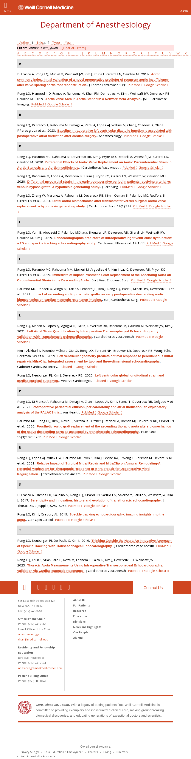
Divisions (79, 621)
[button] (183, 7)
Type (56, 42)
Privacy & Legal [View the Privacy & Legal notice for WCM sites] (30, 752)
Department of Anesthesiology (95, 24)
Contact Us (153, 588)
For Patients (81, 605)
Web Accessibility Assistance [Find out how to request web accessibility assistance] (38, 756)
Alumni (78, 638)
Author (24, 42)
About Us (79, 600)
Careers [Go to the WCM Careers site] (93, 752)
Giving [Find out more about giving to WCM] (107, 752)
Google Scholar (155, 85)
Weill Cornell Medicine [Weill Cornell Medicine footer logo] (96, 731)
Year (68, 42)
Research (79, 611)
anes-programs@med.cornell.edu (40, 668)
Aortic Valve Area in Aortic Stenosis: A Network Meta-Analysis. (93, 99)
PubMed (134, 85)
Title (39, 42)
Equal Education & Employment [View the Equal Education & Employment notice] (63, 752)
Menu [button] (7, 11)
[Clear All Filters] (74, 48)
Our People (81, 632)
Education (80, 616)
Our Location (24, 587)
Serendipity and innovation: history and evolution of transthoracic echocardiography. (96, 500)
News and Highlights (87, 627)
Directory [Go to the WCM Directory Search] (122, 752)
